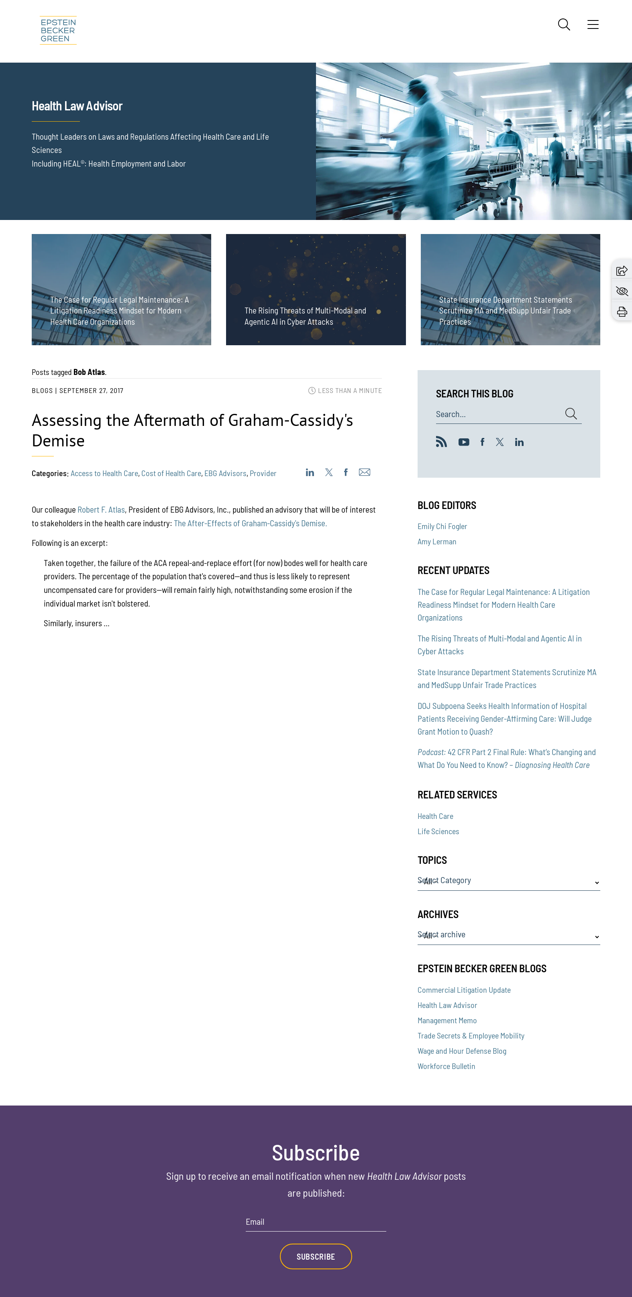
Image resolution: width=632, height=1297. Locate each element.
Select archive (441, 934)
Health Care (435, 816)
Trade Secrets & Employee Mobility (471, 1035)
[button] (622, 269)
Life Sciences (438, 831)
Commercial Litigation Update (464, 989)
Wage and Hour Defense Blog (462, 1050)
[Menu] (593, 27)
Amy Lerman (437, 541)
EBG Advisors (225, 473)
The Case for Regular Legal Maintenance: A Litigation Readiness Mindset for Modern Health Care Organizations (504, 604)
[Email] (316, 1224)
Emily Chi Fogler (442, 526)
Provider (263, 473)
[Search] (564, 24)
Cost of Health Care (171, 473)
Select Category (444, 880)
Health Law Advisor (447, 1005)
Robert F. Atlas (101, 509)
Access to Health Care (104, 473)
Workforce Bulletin (446, 1066)
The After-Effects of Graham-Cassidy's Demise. (250, 523)
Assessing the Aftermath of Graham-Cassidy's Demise (192, 429)
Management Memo (447, 1020)
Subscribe (316, 1256)
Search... (451, 414)
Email (255, 1221)
